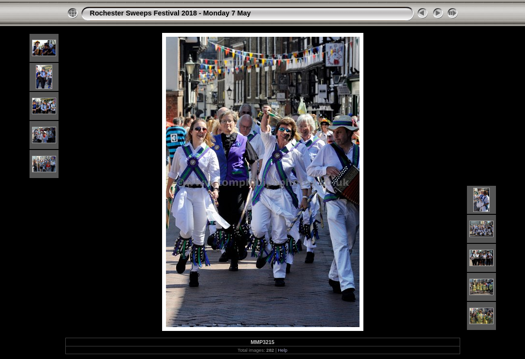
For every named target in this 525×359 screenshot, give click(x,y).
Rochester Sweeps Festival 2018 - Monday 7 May (170, 13)
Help (282, 350)
